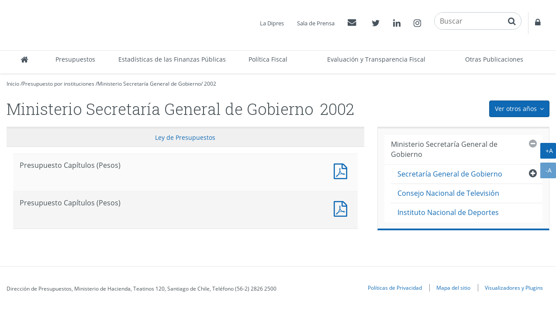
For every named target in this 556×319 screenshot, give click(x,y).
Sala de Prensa (316, 23)
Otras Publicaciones (494, 59)
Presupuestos (75, 59)
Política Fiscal (268, 59)
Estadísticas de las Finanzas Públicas (172, 59)
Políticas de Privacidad (395, 287)
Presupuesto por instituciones (58, 83)
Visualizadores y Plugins (514, 287)
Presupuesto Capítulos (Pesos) (342, 170)
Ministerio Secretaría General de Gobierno (149, 83)
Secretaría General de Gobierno (449, 174)
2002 (210, 83)
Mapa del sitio (453, 287)
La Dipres (272, 23)
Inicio (13, 83)
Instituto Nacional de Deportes (448, 212)
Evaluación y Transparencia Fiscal (376, 59)
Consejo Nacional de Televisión (448, 193)
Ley (185, 137)
